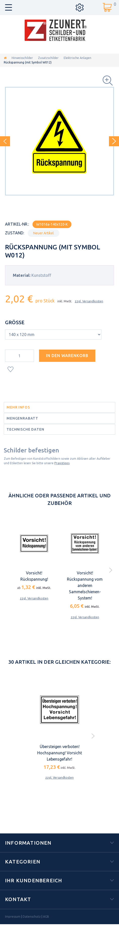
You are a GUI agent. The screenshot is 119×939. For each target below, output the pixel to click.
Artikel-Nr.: (17, 224)
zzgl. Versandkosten (89, 301)
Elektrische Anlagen (77, 57)
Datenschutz (32, 916)
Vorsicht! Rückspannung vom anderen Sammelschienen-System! (85, 585)
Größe (15, 322)
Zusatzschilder (48, 57)
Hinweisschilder (22, 57)
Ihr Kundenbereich (33, 880)
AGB (46, 916)
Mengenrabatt (22, 418)
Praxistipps (61, 463)
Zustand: (14, 233)
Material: (21, 275)
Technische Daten (25, 429)
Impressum (12, 916)
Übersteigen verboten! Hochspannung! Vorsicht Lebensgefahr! (59, 752)
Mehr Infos (18, 407)
